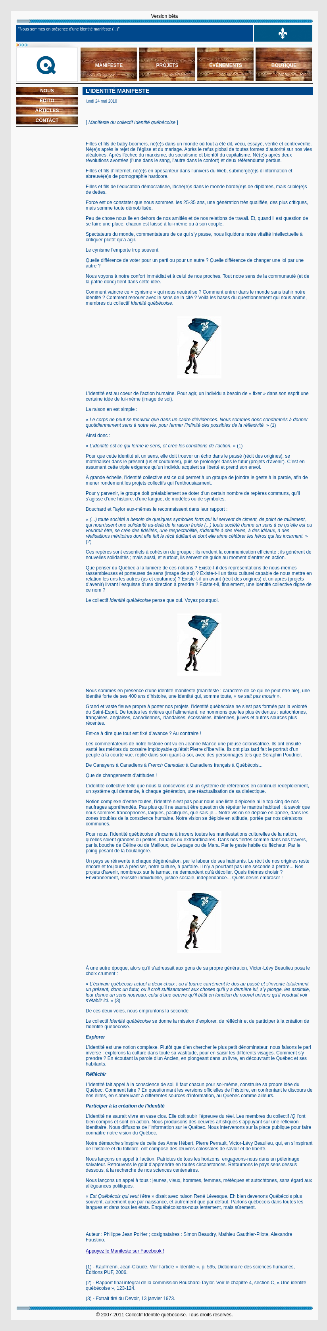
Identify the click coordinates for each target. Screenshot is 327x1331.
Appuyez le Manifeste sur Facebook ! (125, 1251)
